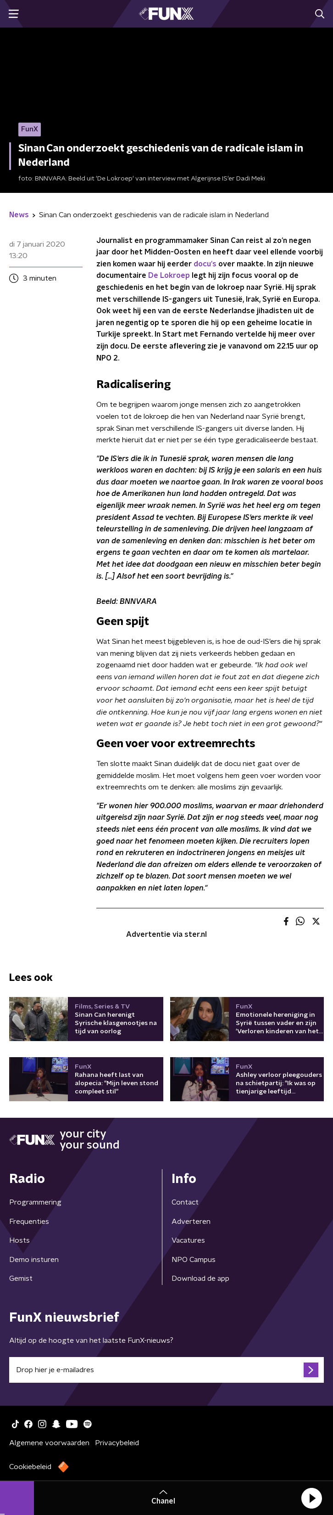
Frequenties (29, 1221)
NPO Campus (194, 1259)
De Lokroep (169, 275)
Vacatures (188, 1240)
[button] (311, 1498)
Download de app (200, 1278)
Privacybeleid (117, 1443)
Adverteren (191, 1221)
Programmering (35, 1202)
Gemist (21, 1278)
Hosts (19, 1240)
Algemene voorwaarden (49, 1443)
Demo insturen (34, 1259)
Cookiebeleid (30, 1466)
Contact (185, 1202)
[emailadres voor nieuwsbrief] (166, 1370)
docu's (205, 264)
